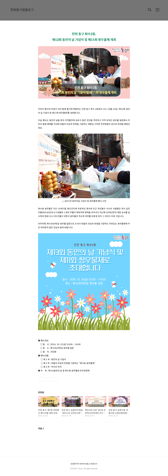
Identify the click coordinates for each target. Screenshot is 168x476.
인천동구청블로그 (22, 10)
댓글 (41, 428)
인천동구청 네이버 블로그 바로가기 (84, 463)
